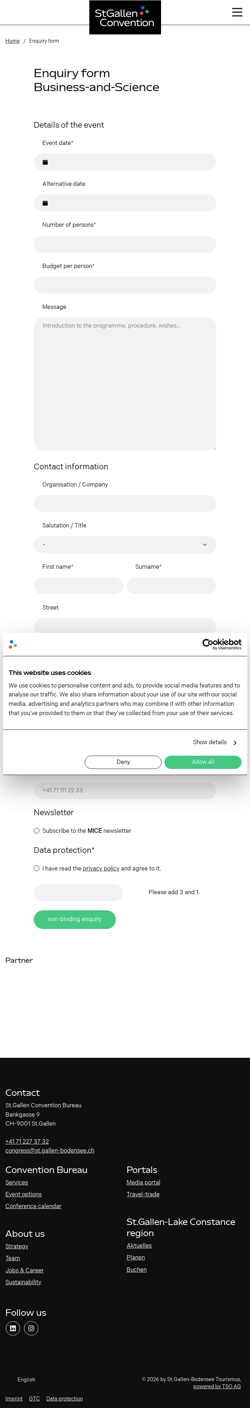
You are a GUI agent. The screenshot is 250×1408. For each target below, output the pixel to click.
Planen (136, 1257)
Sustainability (23, 1282)
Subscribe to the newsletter (86, 831)
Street (50, 608)
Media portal (143, 1182)
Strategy (16, 1246)
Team (12, 1258)
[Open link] (13, 1328)
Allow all (203, 762)
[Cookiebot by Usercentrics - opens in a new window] (210, 644)
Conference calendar (33, 1206)
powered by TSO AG (217, 1387)
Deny (123, 762)
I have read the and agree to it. (101, 868)
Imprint (14, 1399)
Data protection (64, 1399)
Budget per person (68, 266)
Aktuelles (139, 1246)
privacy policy (101, 868)
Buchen (137, 1270)
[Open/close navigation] (237, 12)
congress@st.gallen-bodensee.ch (49, 1150)
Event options (23, 1194)
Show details (210, 742)
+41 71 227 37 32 (27, 1142)
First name (58, 567)
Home (12, 41)
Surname (148, 567)
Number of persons (69, 225)
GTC (34, 1399)
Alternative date (63, 184)
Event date (58, 143)
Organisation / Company (75, 485)
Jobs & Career (24, 1270)
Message (54, 307)
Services (16, 1182)
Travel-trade (143, 1194)
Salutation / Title (64, 525)
